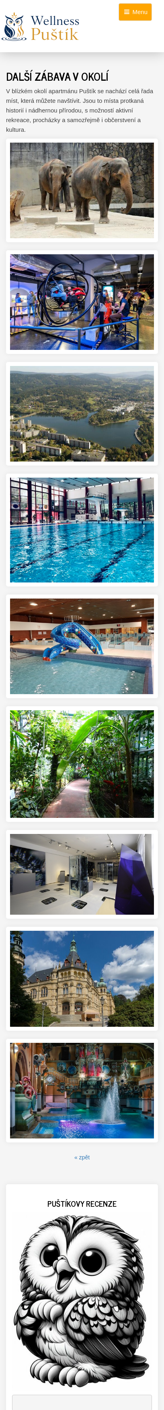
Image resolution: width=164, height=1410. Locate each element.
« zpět (82, 1157)
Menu (135, 11)
